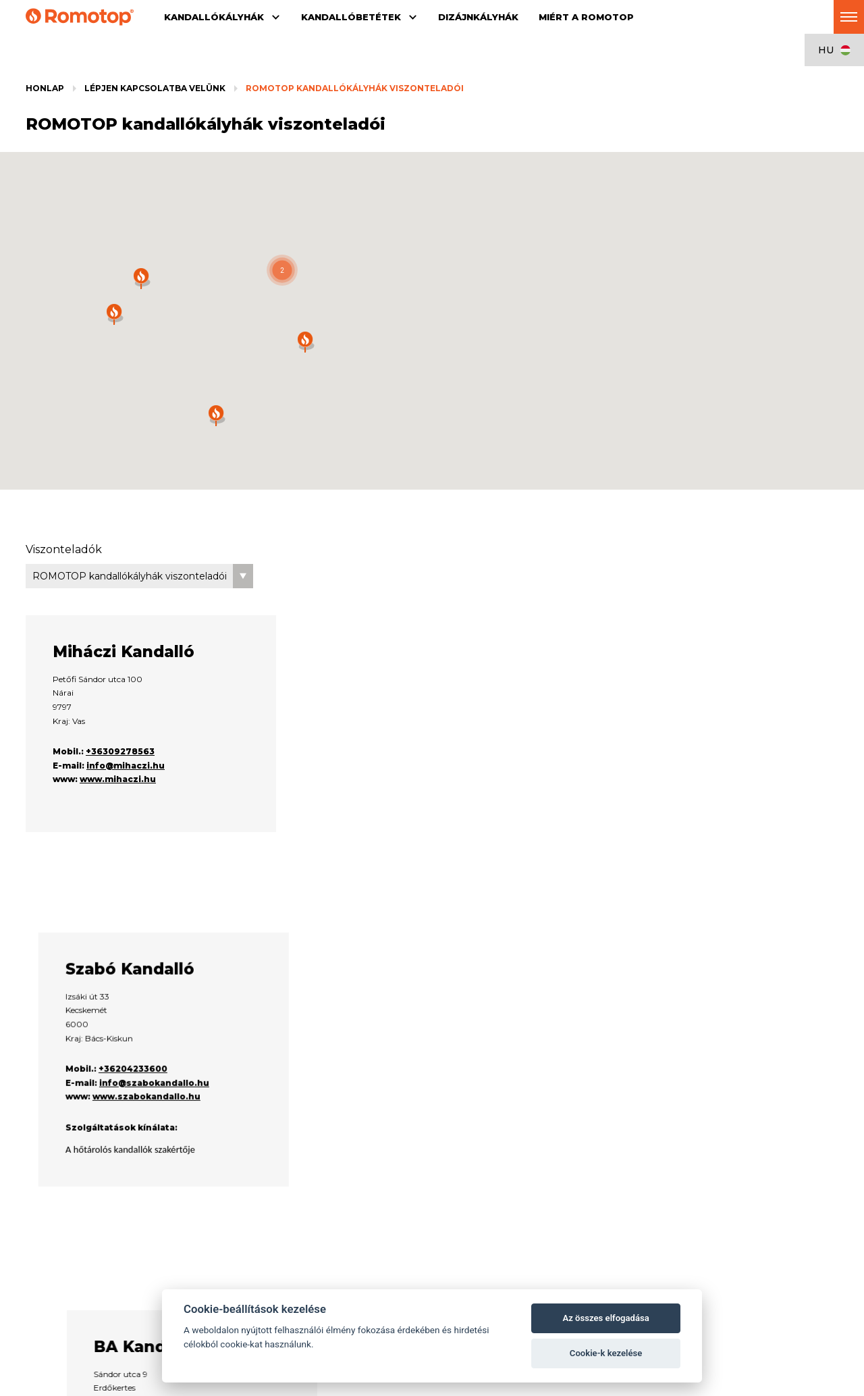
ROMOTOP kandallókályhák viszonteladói (355, 88)
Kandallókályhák (89, 1169)
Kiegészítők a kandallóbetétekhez (258, 1256)
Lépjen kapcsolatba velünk (154, 88)
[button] (282, 270)
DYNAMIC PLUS (224, 1231)
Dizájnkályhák (413, 1169)
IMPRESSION (219, 1207)
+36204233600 (390, 867)
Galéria (207, 1268)
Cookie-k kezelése (606, 1353)
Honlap (45, 88)
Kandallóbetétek (257, 1169)
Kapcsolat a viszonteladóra (578, 1231)
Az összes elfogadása (605, 1318)
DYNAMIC (212, 1219)
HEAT (204, 1244)
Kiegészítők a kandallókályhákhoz (92, 1207)
